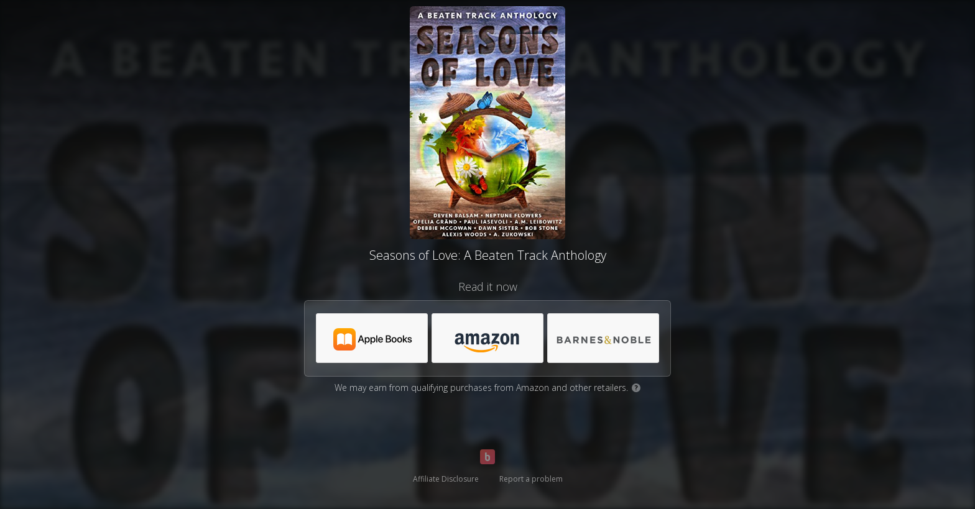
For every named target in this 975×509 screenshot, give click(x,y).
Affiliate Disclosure (446, 479)
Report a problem (531, 479)
